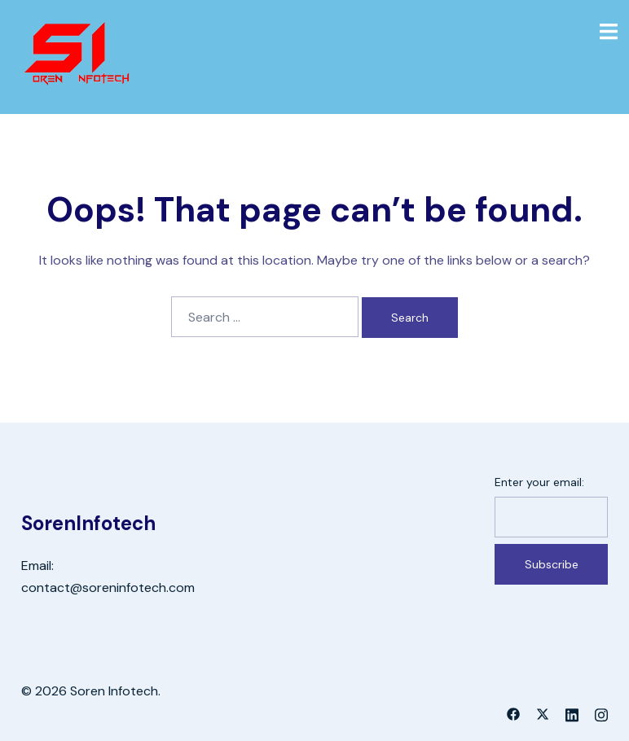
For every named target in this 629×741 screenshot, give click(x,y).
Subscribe (551, 564)
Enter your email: (539, 482)
